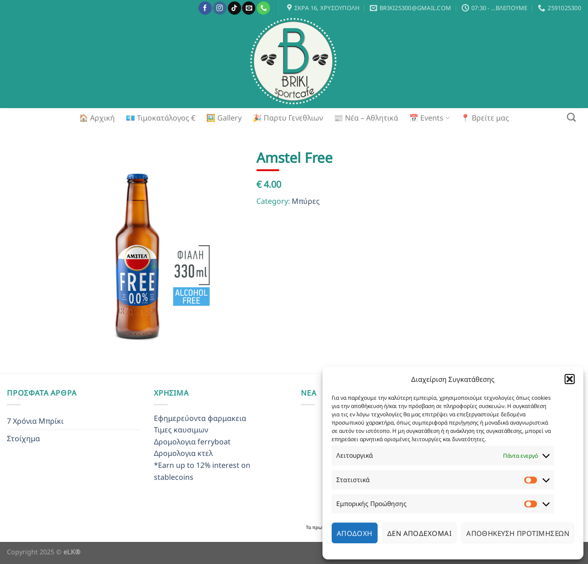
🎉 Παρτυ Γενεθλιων (288, 118)
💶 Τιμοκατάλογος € (160, 118)
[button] (569, 379)
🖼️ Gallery (224, 118)
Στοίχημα (23, 438)
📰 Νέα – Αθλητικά (366, 118)
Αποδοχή (355, 533)
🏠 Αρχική (97, 118)
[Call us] (263, 8)
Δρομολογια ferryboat (192, 442)
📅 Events (429, 118)
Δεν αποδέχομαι (419, 533)
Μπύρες (306, 201)
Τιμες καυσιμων (181, 430)
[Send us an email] (248, 8)
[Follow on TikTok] (234, 8)
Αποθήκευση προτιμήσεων (517, 533)
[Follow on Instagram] (219, 8)
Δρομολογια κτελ (183, 453)
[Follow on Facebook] (205, 8)
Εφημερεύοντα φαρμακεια (200, 418)
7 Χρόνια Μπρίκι (35, 421)
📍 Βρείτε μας (485, 118)
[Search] (571, 117)
